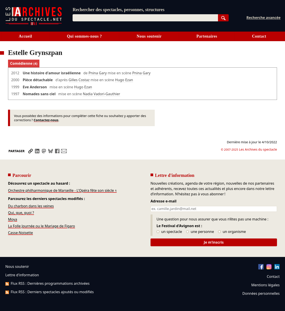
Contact (259, 36)
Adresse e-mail (164, 201)
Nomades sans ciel (39, 93)
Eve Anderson (35, 87)
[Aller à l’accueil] (34, 24)
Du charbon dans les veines (31, 206)
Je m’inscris (214, 242)
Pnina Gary (97, 73)
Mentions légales (265, 285)
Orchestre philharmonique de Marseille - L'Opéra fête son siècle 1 (62, 190)
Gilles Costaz (79, 79)
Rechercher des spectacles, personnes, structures (118, 9)
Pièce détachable (38, 79)
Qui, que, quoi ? (21, 212)
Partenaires (206, 36)
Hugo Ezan (124, 79)
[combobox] (145, 17)
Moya (12, 219)
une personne (200, 232)
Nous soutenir (149, 36)
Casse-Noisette (20, 232)
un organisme (232, 232)
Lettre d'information (22, 275)
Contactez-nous (46, 120)
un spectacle (169, 232)
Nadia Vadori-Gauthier (101, 93)
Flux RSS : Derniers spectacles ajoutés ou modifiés (49, 291)
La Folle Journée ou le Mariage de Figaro (41, 226)
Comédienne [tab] (23, 63)
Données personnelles (261, 293)
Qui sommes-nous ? (84, 36)
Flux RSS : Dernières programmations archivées (47, 283)
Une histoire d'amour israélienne (52, 73)
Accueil (25, 36)
